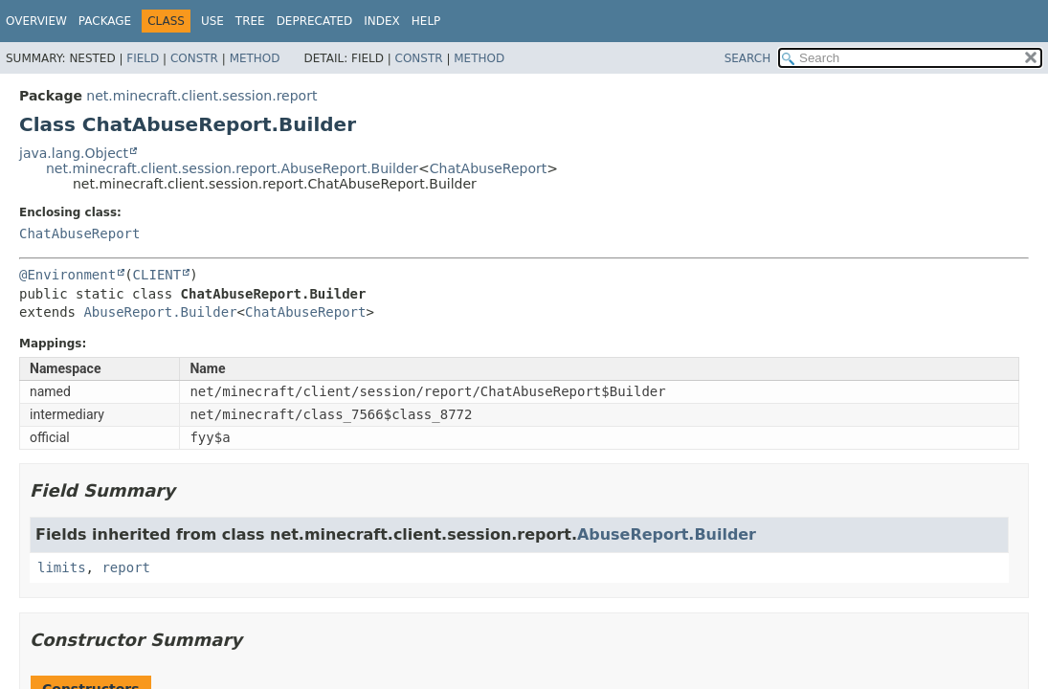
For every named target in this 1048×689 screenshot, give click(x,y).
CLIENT (157, 274)
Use (212, 21)
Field (142, 58)
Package (104, 21)
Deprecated (315, 21)
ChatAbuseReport (488, 168)
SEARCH (748, 58)
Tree (250, 21)
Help (426, 21)
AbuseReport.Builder (159, 312)
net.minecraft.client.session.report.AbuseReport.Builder (232, 168)
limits (61, 567)
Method (255, 58)
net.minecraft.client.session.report (201, 95)
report (125, 567)
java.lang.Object (73, 153)
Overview (36, 21)
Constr (194, 58)
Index (382, 21)
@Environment (67, 274)
